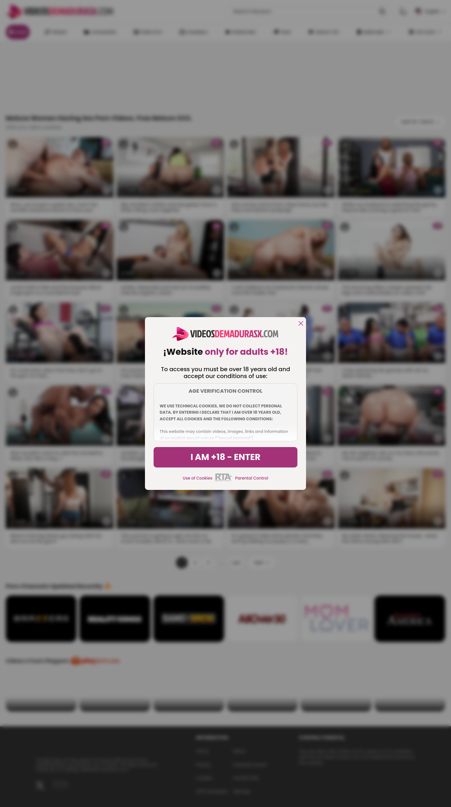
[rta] (223, 480)
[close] (301, 324)
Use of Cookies (198, 478)
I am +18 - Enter (225, 457)
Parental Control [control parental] (251, 478)
